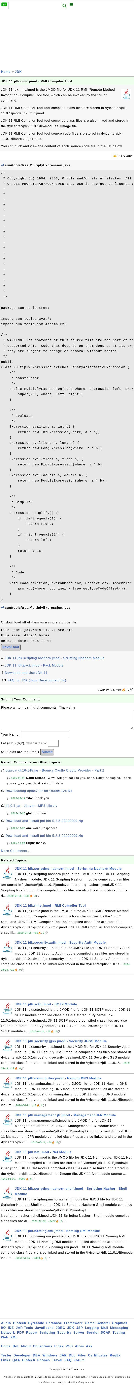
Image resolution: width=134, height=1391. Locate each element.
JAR (63, 1359)
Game (89, 1327)
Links (5, 1364)
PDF (20, 1336)
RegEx (115, 1359)
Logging (92, 1331)
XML (14, 1341)
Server (78, 1336)
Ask (89, 1350)
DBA (36, 1359)
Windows (50, 1359)
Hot (16, 1350)
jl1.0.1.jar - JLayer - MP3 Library (32, 809)
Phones (43, 1364)
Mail (104, 1331)
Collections (42, 1350)
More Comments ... (16, 854)
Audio (6, 1327)
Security (64, 1336)
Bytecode (36, 1327)
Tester (6, 1359)
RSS (69, 1350)
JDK (18, 71)
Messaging (119, 1331)
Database (54, 1327)
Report (32, 1336)
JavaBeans (44, 1331)
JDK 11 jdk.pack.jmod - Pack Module (34, 665)
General (103, 1327)
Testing (119, 1336)
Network (8, 1336)
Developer (22, 1359)
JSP (79, 1331)
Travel (57, 1364)
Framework (73, 1327)
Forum (79, 1364)
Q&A (16, 1364)
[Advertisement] (67, 39)
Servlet (93, 1336)
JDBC (60, 1331)
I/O (3, 1331)
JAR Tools (24, 1331)
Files (82, 1359)
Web (4, 1341)
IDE (11, 1331)
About (26, 1350)
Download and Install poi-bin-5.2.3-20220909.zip (44, 825)
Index (59, 1350)
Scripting (47, 1336)
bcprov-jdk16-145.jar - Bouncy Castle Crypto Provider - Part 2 (55, 774)
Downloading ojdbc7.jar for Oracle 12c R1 (39, 795)
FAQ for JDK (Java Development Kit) (37, 680)
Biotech (19, 1327)
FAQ (68, 1364)
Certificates (98, 1359)
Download (10, 647)
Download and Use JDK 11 (26, 672)
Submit (47, 756)
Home (6, 71)
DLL (72, 1359)
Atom (79, 1350)
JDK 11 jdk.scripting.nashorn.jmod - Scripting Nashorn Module (54, 658)
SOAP (106, 1336)
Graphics (119, 1327)
